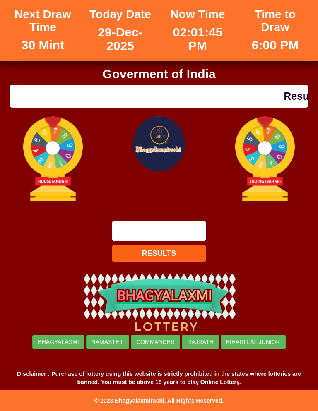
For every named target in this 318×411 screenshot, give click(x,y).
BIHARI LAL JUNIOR (253, 342)
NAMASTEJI (108, 342)
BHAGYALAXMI (58, 342)
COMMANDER (155, 342)
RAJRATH (200, 342)
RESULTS (159, 253)
